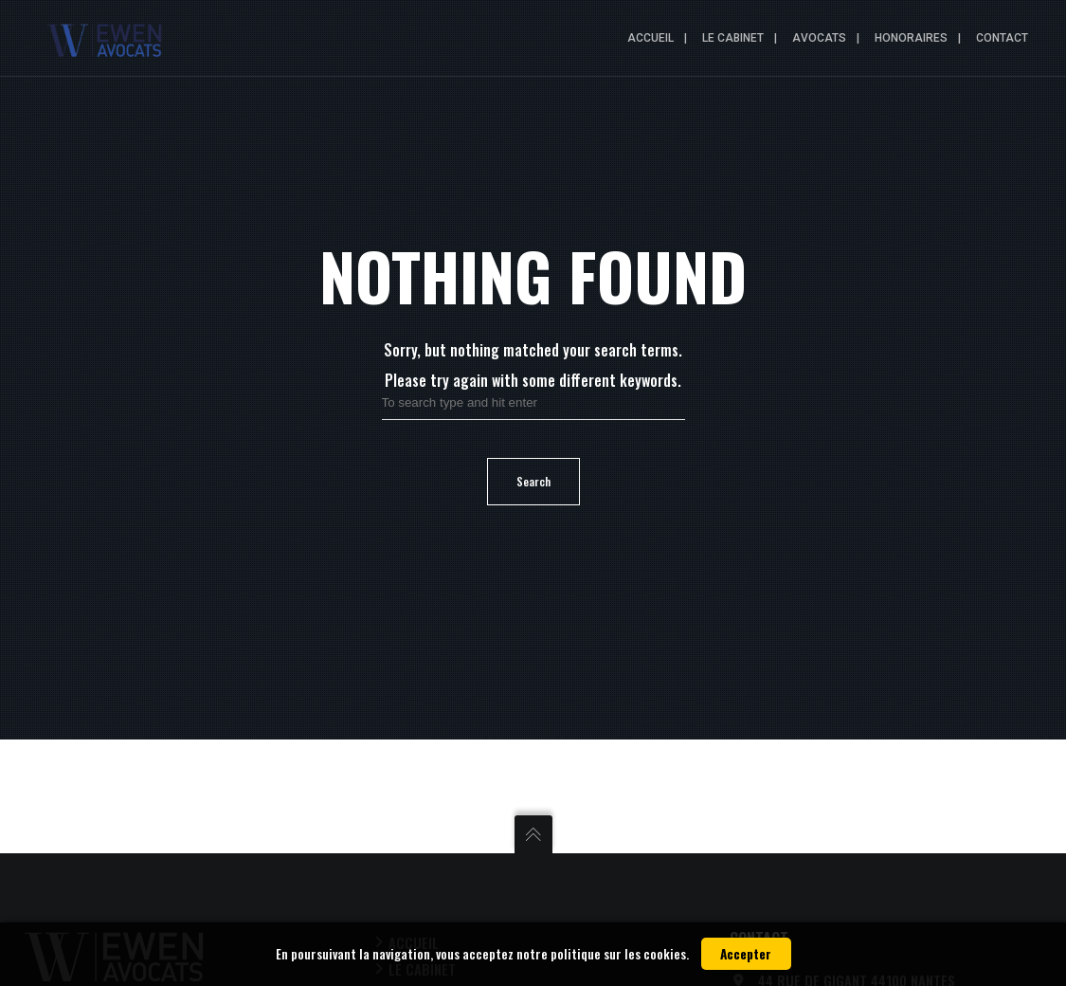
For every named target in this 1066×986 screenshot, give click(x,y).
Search (533, 481)
